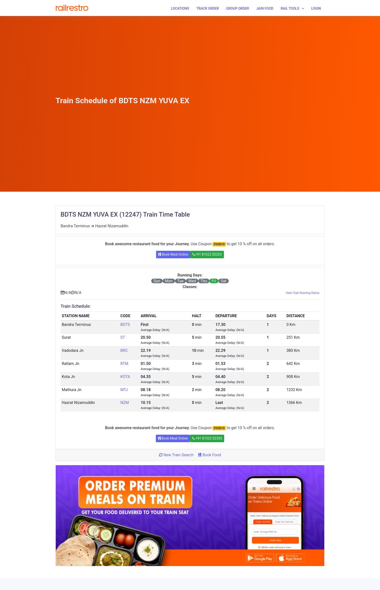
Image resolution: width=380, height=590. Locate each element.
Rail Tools (290, 8)
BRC (124, 350)
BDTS (125, 324)
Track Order (207, 8)
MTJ (124, 389)
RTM (124, 363)
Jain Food (264, 8)
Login (316, 8)
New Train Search (176, 455)
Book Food (209, 455)
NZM (124, 402)
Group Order (237, 8)
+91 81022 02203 (207, 254)
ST (122, 337)
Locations (180, 8)
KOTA (125, 376)
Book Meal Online (173, 254)
